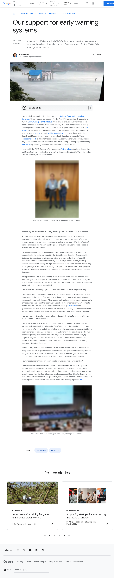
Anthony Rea (66, 149)
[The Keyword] (14, 13)
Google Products (56, 562)
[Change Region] (31, 569)
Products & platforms (55, 3)
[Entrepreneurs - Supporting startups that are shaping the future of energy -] (85, 506)
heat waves (26, 145)
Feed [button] (76, 3)
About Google (40, 562)
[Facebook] (36, 550)
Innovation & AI (42, 3)
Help (7, 570)
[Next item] (103, 504)
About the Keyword (74, 562)
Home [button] (32, 3)
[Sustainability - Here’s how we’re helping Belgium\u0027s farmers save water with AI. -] (28, 506)
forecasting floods (29, 139)
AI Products (55, 450)
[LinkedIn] (42, 550)
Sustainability (69, 14)
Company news (67, 3)
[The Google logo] (8, 561)
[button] (97, 54)
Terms (28, 562)
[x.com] (24, 550)
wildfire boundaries (55, 133)
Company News (27, 14)
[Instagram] (18, 550)
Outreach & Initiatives (47, 14)
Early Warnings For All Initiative (40, 122)
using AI (37, 133)
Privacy (20, 562)
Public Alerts (72, 306)
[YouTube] (30, 550)
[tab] (45, 535)
